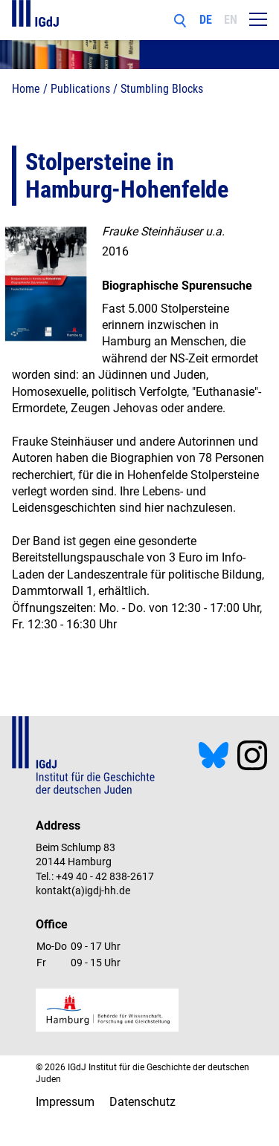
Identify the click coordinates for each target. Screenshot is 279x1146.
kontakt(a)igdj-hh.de (83, 890)
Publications (80, 89)
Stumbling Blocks (162, 89)
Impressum (65, 1102)
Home (26, 89)
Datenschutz (142, 1102)
